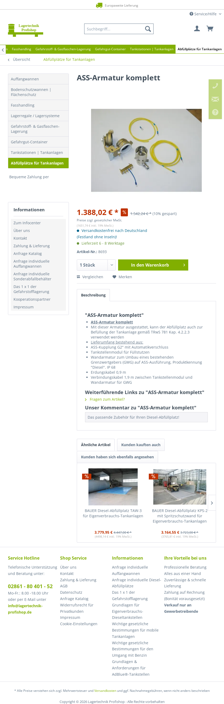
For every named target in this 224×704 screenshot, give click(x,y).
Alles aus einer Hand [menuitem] (182, 573)
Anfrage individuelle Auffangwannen (32, 264)
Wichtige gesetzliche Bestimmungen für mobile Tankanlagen (135, 630)
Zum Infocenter (27, 222)
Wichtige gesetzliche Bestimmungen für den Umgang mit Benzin (132, 649)
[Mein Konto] (197, 29)
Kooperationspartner (32, 299)
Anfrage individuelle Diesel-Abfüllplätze (136, 583)
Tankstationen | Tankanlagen (37, 152)
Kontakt (20, 238)
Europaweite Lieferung (105, 5)
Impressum (24, 306)
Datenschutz (71, 592)
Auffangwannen (25, 78)
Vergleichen (90, 276)
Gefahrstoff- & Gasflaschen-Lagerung (35, 129)
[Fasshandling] (21, 49)
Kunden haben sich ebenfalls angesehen (117, 456)
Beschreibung (93, 295)
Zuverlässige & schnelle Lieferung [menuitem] (185, 583)
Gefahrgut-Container (29, 141)
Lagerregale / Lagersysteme (35, 115)
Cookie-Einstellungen (78, 623)
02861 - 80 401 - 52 (30, 586)
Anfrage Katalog (28, 253)
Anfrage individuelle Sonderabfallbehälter (32, 276)
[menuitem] (119, 29)
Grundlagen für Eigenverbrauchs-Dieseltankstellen (127, 611)
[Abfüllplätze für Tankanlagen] (200, 49)
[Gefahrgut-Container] (110, 49)
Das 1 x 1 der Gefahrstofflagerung (31, 289)
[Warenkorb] (210, 29)
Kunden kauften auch (140, 444)
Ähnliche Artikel (95, 444)
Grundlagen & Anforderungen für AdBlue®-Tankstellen (131, 668)
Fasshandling (22, 105)
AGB (64, 585)
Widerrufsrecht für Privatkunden (76, 608)
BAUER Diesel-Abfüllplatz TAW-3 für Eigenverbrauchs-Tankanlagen (113, 513)
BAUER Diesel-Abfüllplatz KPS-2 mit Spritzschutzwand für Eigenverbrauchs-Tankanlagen (180, 516)
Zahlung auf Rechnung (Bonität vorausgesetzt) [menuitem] (184, 595)
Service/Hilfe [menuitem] (204, 13)
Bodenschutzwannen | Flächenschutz (31, 92)
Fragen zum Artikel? (105, 399)
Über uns (22, 230)
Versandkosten (105, 690)
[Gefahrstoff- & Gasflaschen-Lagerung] (63, 49)
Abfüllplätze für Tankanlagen (37, 163)
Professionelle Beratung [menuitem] (185, 567)
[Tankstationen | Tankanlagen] (152, 49)
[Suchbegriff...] (119, 29)
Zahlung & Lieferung (32, 245)
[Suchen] (148, 29)
